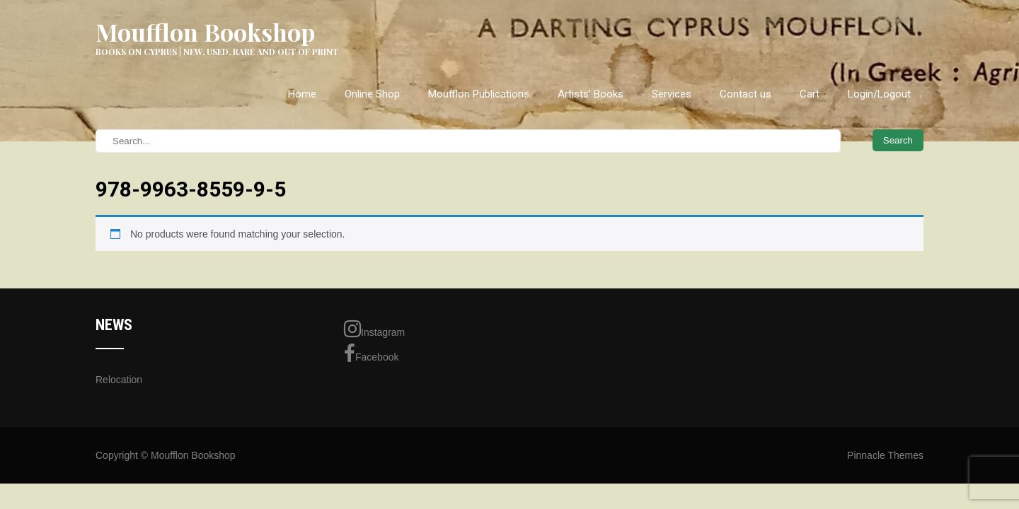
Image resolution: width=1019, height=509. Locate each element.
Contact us (745, 94)
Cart (809, 94)
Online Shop (372, 94)
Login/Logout (879, 94)
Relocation (119, 379)
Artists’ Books (590, 94)
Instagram (374, 329)
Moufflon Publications (478, 94)
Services (671, 94)
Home (302, 94)
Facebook (371, 353)
